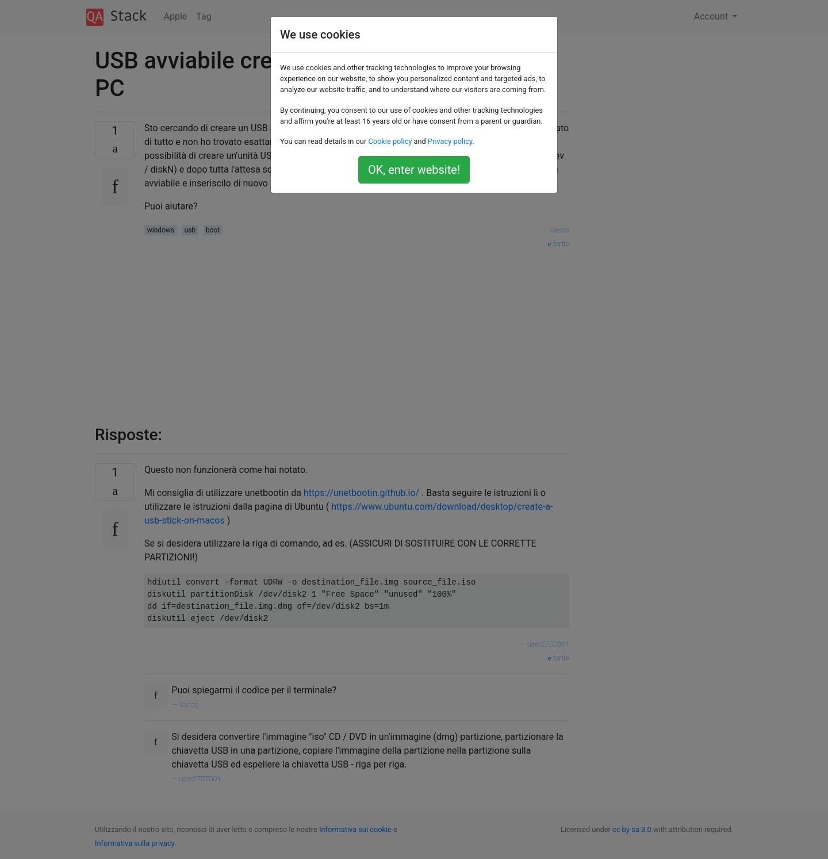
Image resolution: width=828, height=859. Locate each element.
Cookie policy (390, 141)
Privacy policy (450, 141)
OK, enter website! (414, 170)
